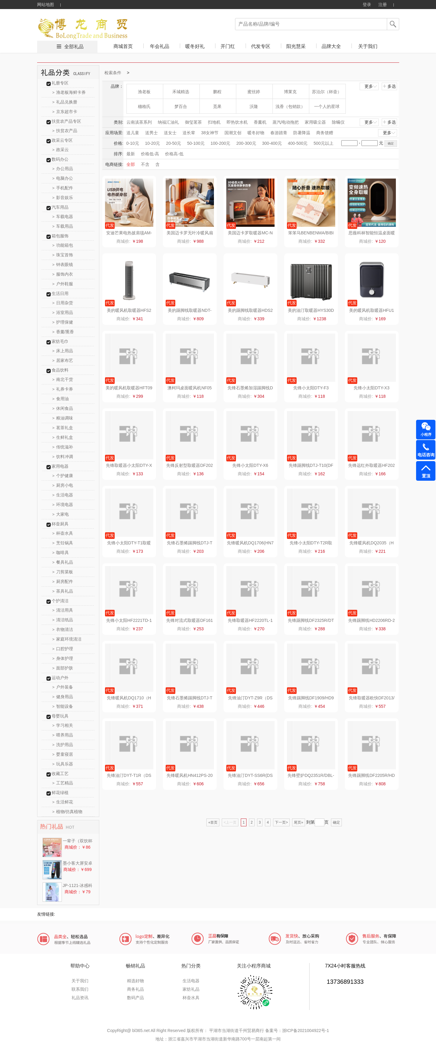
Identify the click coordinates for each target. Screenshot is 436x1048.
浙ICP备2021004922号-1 (305, 1030)
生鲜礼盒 (62, 437)
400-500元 (297, 143)
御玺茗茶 (193, 122)
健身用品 (62, 696)
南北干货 (62, 379)
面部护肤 (62, 668)
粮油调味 (62, 418)
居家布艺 (62, 360)
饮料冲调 (62, 456)
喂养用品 (62, 735)
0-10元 (132, 143)
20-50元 (173, 143)
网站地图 (45, 4)
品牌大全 (331, 46)
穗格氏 (144, 106)
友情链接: (46, 914)
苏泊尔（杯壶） (327, 91)
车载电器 (62, 216)
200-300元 (246, 143)
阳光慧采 (296, 46)
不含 (145, 164)
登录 (367, 4)
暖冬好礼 (195, 46)
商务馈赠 (324, 132)
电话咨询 (426, 454)
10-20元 (152, 143)
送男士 (151, 132)
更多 (371, 86)
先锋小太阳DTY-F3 (311, 387)
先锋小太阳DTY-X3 (372, 387)
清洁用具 (62, 610)
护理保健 (62, 322)
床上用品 (62, 350)
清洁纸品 (62, 619)
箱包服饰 (60, 235)
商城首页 (123, 46)
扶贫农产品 (64, 130)
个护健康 (62, 475)
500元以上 (323, 143)
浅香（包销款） (290, 106)
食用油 (60, 398)
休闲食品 (62, 408)
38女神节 (210, 132)
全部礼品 (74, 46)
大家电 (60, 514)
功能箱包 (62, 245)
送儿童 (132, 132)
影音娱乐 (62, 197)
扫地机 (214, 122)
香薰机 (260, 122)
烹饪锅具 (62, 542)
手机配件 (62, 187)
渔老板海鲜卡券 (69, 92)
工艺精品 (62, 782)
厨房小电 (62, 485)
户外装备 (62, 687)
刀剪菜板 (62, 571)
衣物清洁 (62, 629)
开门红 (228, 46)
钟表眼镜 (62, 264)
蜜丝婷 (253, 91)
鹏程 (217, 91)
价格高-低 (174, 153)
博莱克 (290, 91)
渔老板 (144, 91)
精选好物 (135, 980)
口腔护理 (62, 648)
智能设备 (62, 706)
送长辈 (189, 132)
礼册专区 (60, 83)
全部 (130, 164)
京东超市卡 (64, 111)
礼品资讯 (80, 997)
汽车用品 (60, 207)
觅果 (217, 106)
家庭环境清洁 (66, 639)
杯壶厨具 (60, 523)
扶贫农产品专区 (66, 121)
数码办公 (60, 159)
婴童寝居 (62, 754)
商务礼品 (135, 989)
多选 (389, 86)
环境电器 (62, 504)
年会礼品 (159, 46)
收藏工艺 (60, 773)
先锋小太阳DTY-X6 (250, 465)
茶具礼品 (62, 591)
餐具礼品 (62, 562)
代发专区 (260, 46)
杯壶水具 (62, 533)
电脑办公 (62, 178)
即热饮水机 (237, 122)
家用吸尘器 (315, 122)
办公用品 (62, 168)
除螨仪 (338, 122)
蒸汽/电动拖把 (285, 122)
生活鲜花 (62, 801)
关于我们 (367, 46)
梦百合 (180, 106)
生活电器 (62, 494)
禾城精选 (180, 91)
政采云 (60, 149)
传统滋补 (62, 447)
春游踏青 (278, 132)
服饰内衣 (62, 274)
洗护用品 (62, 744)
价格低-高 (150, 153)
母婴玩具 (60, 716)
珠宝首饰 (62, 254)
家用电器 (60, 466)
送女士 (170, 132)
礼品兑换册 (64, 102)
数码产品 (135, 997)
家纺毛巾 (60, 341)
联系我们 (80, 989)
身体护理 (62, 658)
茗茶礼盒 (62, 427)
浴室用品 (62, 312)
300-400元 (272, 143)
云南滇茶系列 (139, 122)
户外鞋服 (62, 283)
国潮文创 (232, 132)
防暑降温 (301, 132)
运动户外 (60, 677)
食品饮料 (60, 370)
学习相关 (62, 725)
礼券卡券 (62, 389)
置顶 (426, 475)
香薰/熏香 (63, 331)
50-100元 (196, 143)
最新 (130, 153)
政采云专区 (62, 140)
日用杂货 (62, 302)
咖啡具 (60, 552)
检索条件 (112, 72)
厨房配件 (62, 581)
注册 (382, 4)
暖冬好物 (255, 132)
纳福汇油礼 (168, 122)
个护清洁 (60, 600)
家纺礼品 (191, 989)
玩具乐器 (62, 763)
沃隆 (254, 106)
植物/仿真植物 (67, 811)
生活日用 (60, 293)
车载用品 (62, 226)
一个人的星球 (326, 106)
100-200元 (220, 143)
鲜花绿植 (60, 792)
